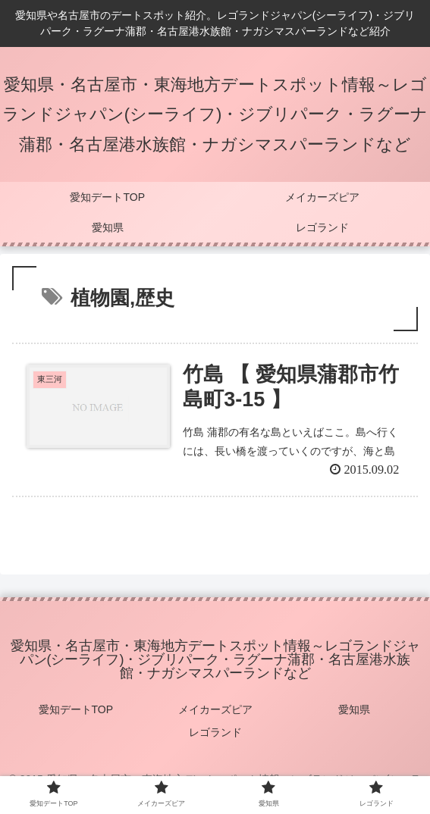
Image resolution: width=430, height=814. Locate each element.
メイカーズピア (215, 709)
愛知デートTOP (76, 709)
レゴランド (215, 732)
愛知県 (354, 709)
